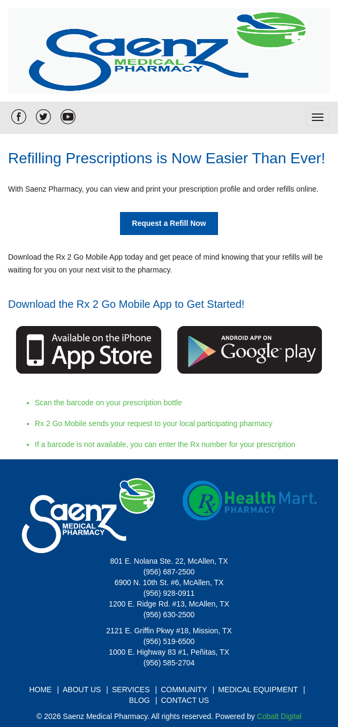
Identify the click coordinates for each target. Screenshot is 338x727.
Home (40, 689)
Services (131, 689)
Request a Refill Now (169, 223)
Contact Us (185, 700)
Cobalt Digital (279, 716)
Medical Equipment (258, 689)
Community (184, 689)
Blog (139, 700)
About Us (82, 689)
